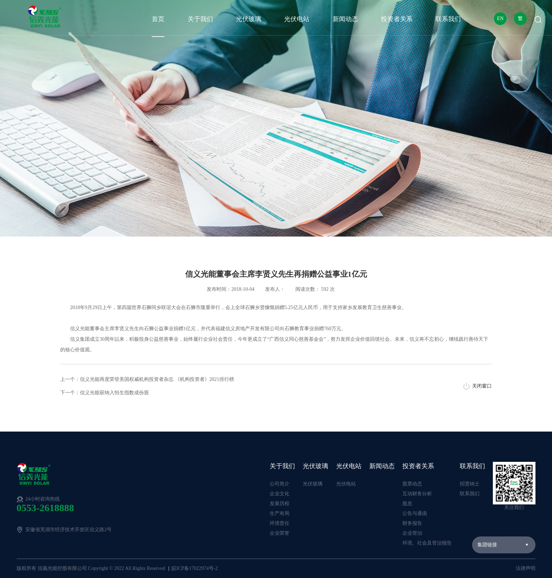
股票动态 (412, 483)
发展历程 (279, 503)
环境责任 (279, 523)
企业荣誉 (279, 533)
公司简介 (279, 483)
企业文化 (279, 493)
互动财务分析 (417, 493)
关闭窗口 (482, 386)
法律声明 (525, 568)
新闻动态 (345, 19)
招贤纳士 (469, 483)
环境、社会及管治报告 (427, 543)
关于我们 (200, 19)
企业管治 (412, 533)
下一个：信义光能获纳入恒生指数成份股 (104, 392)
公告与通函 (414, 513)
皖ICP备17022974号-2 (194, 568)
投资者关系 (397, 19)
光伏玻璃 (248, 19)
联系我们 (448, 19)
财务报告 (412, 523)
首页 (158, 19)
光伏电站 (296, 19)
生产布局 (279, 513)
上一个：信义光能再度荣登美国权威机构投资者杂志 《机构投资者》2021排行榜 (147, 379)
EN (500, 18)
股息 (407, 503)
